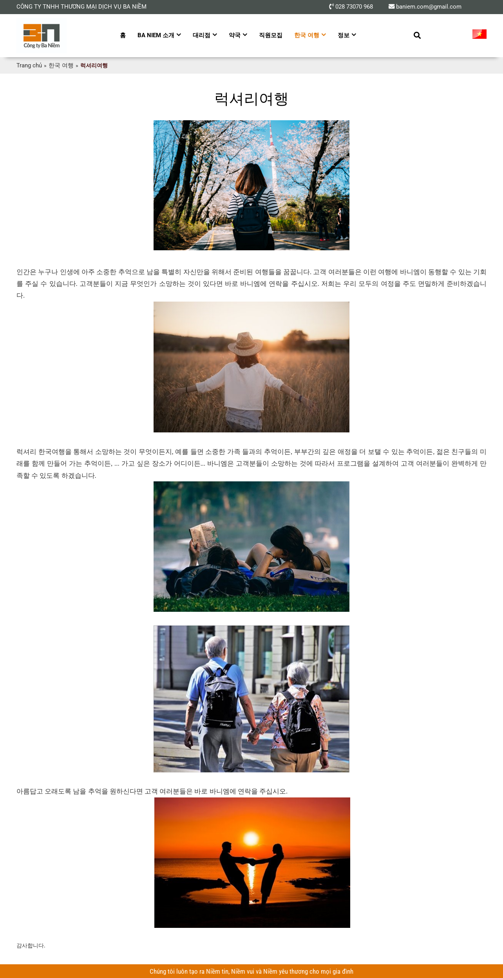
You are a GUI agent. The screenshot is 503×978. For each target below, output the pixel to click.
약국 (235, 35)
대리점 (201, 35)
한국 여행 (306, 35)
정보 (343, 35)
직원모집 (270, 35)
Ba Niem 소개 (156, 35)
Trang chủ (28, 65)
